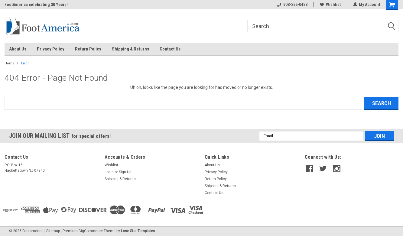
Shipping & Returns (130, 49)
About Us (17, 49)
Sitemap (53, 231)
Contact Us (170, 49)
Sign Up (125, 172)
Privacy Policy (50, 49)
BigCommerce (91, 231)
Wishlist (330, 4)
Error (25, 63)
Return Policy (88, 49)
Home (10, 63)
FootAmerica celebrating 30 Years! (36, 4)
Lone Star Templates (138, 231)
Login (109, 172)
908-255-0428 (292, 4)
